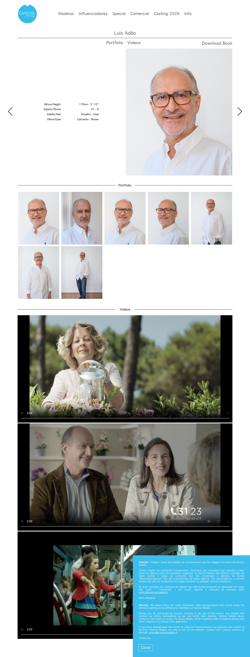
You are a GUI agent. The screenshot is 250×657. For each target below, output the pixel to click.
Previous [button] (10, 111)
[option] (125, 112)
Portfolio (114, 43)
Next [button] (239, 111)
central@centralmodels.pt (153, 592)
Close (146, 647)
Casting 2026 (166, 14)
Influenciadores (93, 14)
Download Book (217, 43)
